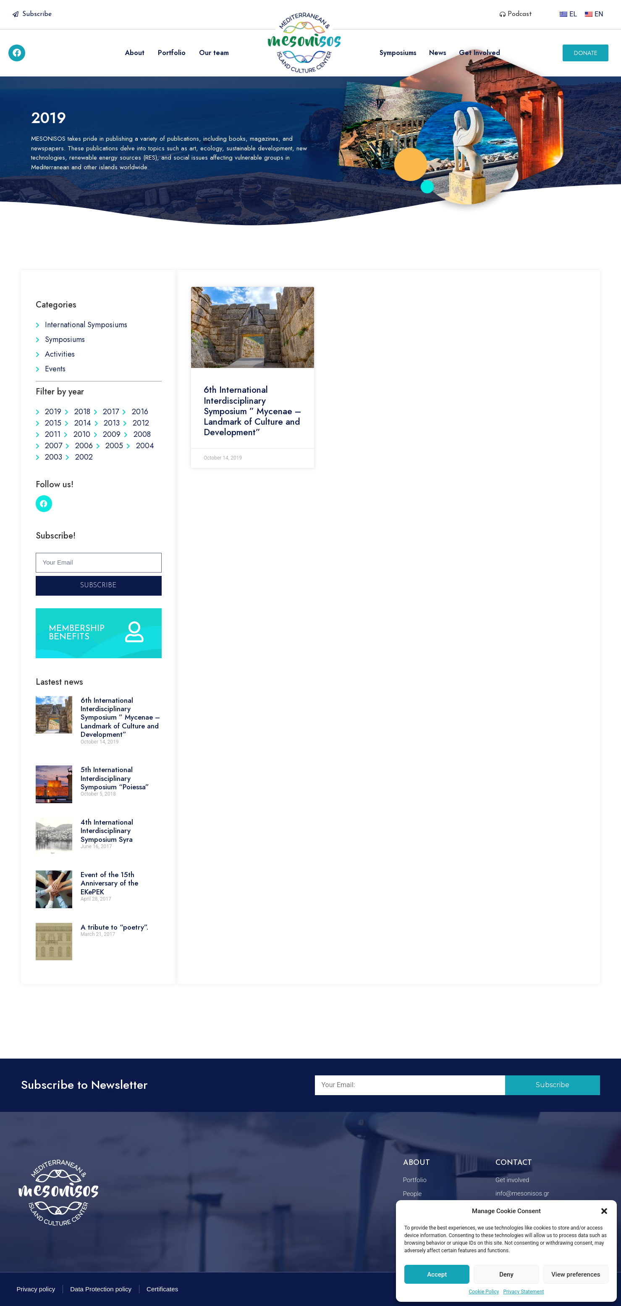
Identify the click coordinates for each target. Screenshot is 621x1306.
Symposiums (398, 53)
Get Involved (479, 53)
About (134, 53)
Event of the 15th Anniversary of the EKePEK (109, 883)
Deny (506, 1274)
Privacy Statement (523, 1292)
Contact (513, 1163)
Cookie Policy (484, 1292)
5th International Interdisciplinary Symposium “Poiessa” (115, 778)
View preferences (575, 1274)
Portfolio (172, 53)
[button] (604, 1211)
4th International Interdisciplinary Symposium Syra (107, 830)
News (437, 53)
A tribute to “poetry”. (114, 927)
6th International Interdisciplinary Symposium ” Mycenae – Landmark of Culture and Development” (120, 717)
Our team (214, 53)
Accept (437, 1274)
